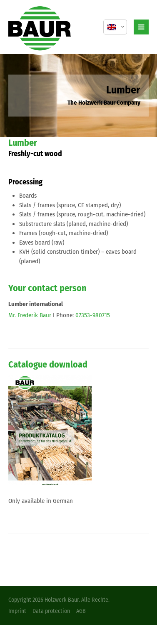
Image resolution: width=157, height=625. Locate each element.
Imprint (17, 611)
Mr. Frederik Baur (29, 315)
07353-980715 (92, 315)
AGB (81, 611)
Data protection (51, 611)
